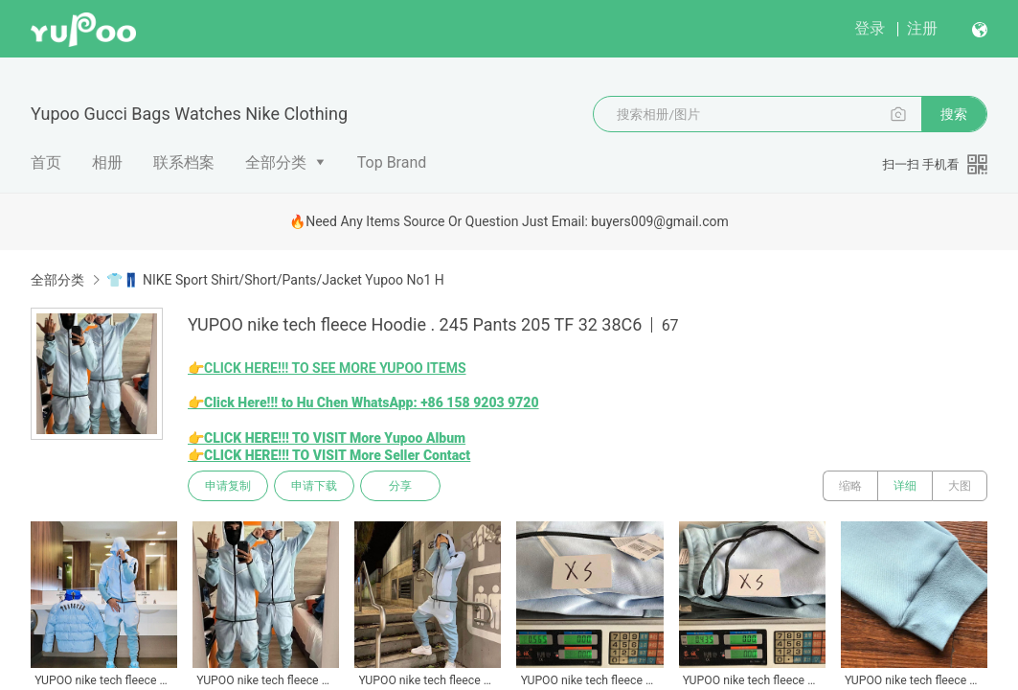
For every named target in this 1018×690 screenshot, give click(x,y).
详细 (905, 486)
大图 (959, 486)
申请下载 (314, 486)
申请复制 (228, 486)
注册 (922, 28)
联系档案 (184, 162)
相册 (107, 162)
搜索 (953, 114)
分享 (400, 486)
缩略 (850, 486)
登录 (869, 28)
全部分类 (275, 162)
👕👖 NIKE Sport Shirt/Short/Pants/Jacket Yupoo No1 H (274, 280)
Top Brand (392, 162)
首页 (46, 162)
